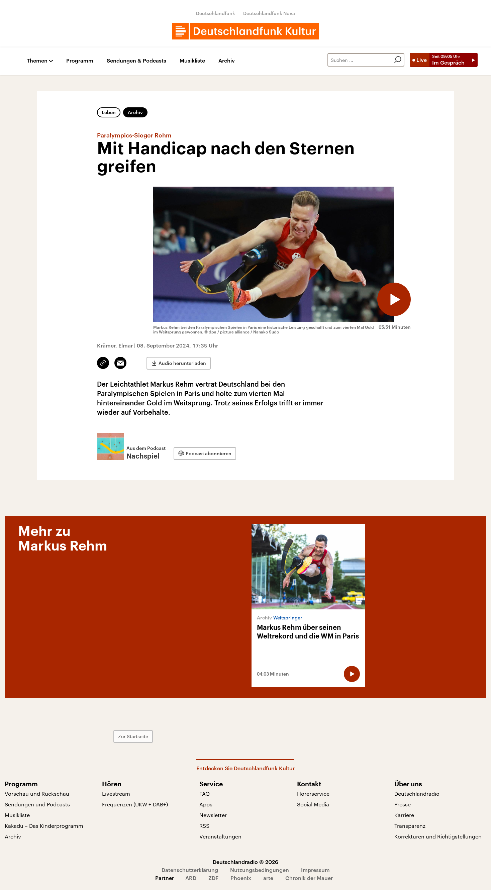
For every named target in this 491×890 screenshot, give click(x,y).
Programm (79, 61)
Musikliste (192, 61)
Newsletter (213, 815)
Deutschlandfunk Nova (269, 13)
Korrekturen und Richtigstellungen (438, 836)
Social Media (313, 804)
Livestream (116, 793)
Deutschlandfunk (215, 13)
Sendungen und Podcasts (37, 804)
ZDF (213, 878)
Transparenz (409, 825)
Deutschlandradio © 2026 (245, 862)
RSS (204, 825)
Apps (205, 804)
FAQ (204, 793)
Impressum (315, 870)
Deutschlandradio (416, 793)
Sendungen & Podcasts (136, 61)
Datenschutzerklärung (190, 870)
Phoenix (240, 878)
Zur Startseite (133, 736)
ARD (190, 878)
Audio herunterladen (182, 363)
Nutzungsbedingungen (259, 870)
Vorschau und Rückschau (37, 793)
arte (268, 878)
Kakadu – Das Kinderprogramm (44, 825)
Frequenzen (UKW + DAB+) (135, 804)
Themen (37, 61)
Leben (109, 112)
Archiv (226, 61)
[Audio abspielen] (394, 299)
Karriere (404, 815)
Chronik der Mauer (309, 878)
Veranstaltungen (220, 836)
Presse (402, 804)
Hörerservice (313, 793)
